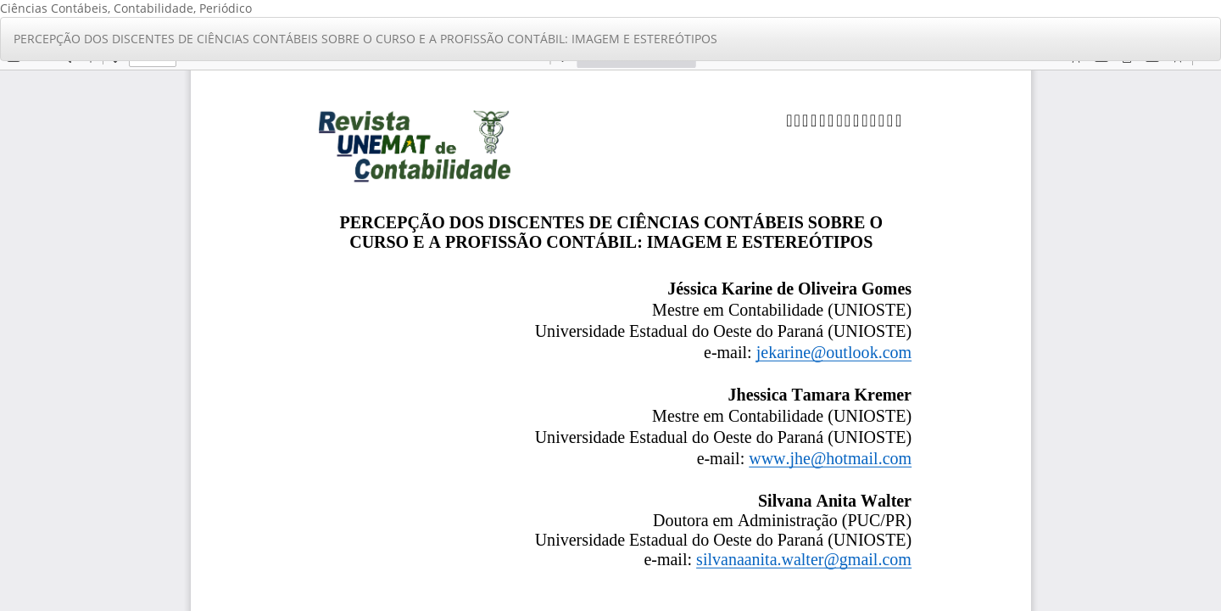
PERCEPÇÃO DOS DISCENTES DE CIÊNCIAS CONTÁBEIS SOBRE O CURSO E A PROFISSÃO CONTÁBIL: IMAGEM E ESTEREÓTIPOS (365, 39)
